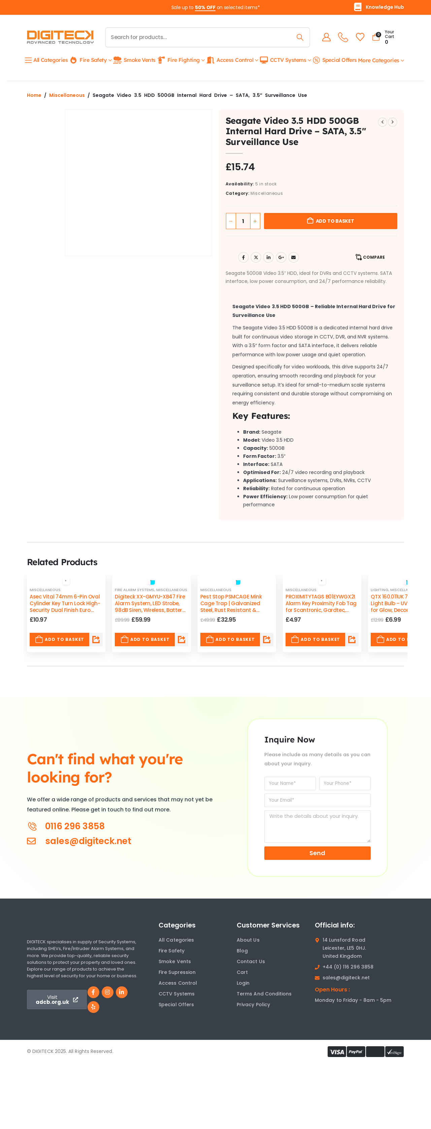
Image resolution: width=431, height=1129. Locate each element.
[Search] (299, 37)
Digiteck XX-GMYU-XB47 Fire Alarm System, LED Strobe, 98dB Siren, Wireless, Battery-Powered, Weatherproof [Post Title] (151, 607)
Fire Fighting (178, 60)
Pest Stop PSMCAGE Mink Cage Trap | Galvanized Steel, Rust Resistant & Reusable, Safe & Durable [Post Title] (231, 607)
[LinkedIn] (122, 992)
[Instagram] (107, 992)
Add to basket (335, 221)
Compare (374, 257)
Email (293, 257)
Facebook (243, 257)
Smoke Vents (134, 60)
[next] (392, 122)
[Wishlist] (359, 37)
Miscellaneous (67, 95)
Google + (281, 257)
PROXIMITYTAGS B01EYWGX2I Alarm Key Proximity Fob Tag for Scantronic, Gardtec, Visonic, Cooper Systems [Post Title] (321, 607)
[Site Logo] (60, 37)
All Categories (46, 60)
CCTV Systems (282, 60)
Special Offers (334, 60)
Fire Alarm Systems (134, 589)
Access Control (229, 60)
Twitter (256, 257)
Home (34, 95)
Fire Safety (88, 60)
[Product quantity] (243, 221)
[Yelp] (93, 1007)
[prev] (382, 122)
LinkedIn (268, 257)
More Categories (378, 60)
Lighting (379, 589)
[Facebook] (93, 992)
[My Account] (325, 37)
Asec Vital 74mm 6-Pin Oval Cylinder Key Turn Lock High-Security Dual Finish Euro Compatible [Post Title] (65, 607)
